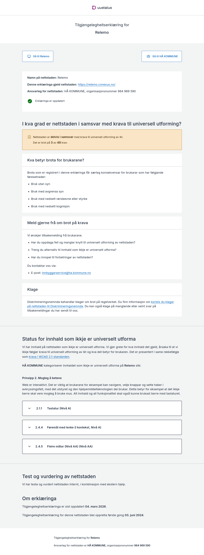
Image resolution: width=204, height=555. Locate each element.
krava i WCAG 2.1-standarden (49, 356)
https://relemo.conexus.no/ (96, 84)
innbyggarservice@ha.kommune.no (66, 272)
